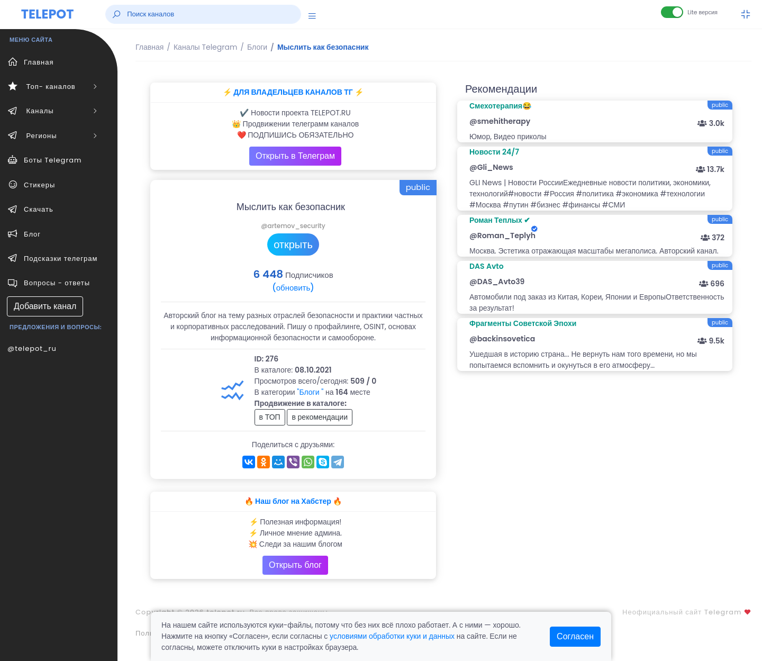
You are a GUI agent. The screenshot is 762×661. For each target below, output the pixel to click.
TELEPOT (47, 14)
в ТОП (269, 417)
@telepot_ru (32, 348)
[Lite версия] (672, 12)
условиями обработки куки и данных (392, 636)
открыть (293, 244)
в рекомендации (320, 417)
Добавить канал (45, 306)
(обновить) (293, 287)
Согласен (575, 636)
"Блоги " (310, 392)
